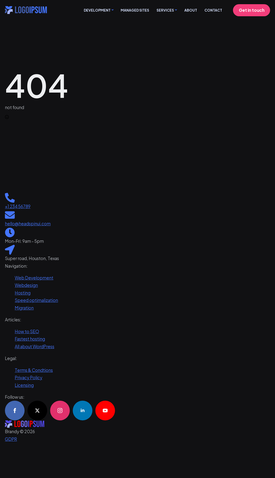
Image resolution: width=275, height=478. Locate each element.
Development (97, 10)
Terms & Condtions (34, 370)
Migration (24, 308)
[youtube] (105, 410)
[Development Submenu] (112, 10)
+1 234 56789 (17, 206)
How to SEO (27, 331)
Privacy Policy (28, 377)
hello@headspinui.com (28, 223)
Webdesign (26, 285)
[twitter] (37, 410)
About (190, 10)
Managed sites (135, 10)
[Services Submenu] (175, 10)
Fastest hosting (30, 339)
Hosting (22, 293)
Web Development (34, 277)
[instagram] (60, 410)
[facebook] (15, 410)
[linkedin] (82, 410)
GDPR (11, 439)
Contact (213, 10)
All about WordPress (34, 346)
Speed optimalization (36, 300)
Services (165, 10)
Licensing (24, 385)
